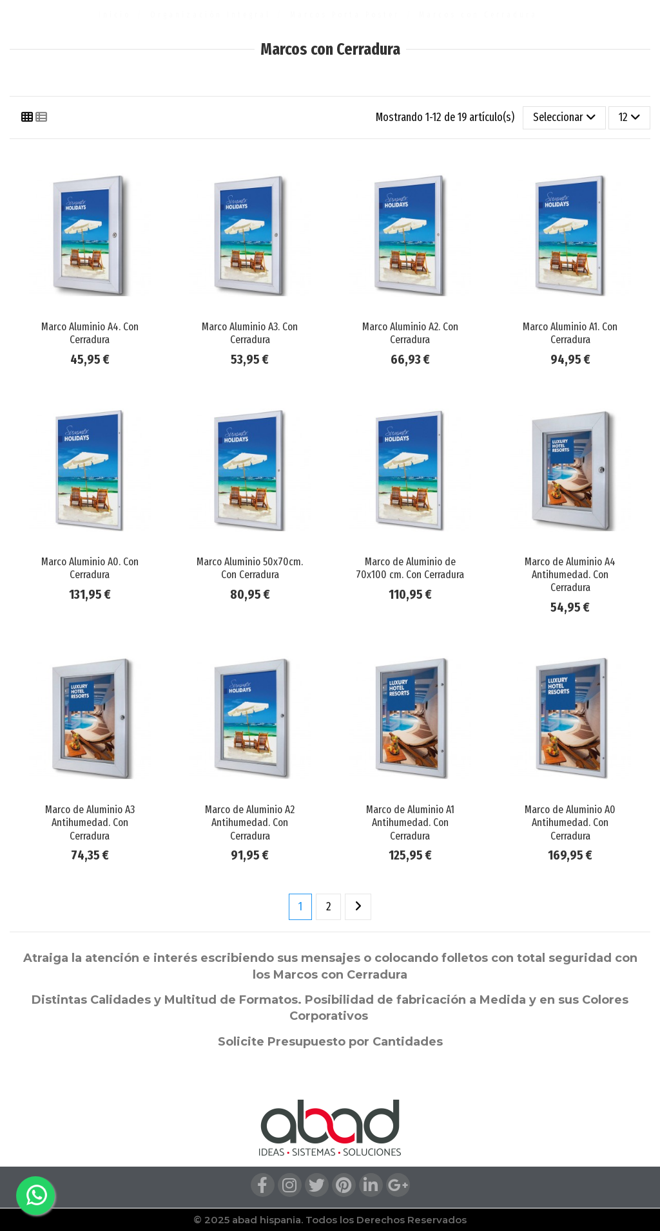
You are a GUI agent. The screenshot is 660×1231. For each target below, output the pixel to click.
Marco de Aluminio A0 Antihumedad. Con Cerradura (570, 823)
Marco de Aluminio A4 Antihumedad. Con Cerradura (570, 575)
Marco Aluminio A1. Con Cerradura (570, 333)
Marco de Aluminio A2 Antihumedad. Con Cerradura (250, 823)
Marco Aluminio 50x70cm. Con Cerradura (250, 568)
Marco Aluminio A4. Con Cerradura (90, 333)
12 (630, 117)
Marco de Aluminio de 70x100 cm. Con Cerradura (410, 568)
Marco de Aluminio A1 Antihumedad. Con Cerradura (410, 823)
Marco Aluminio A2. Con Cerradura (410, 333)
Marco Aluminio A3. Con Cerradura (250, 333)
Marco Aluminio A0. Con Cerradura (90, 568)
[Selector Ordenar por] (564, 117)
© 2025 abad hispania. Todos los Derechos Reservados (330, 1220)
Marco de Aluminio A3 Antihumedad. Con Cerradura (90, 823)
